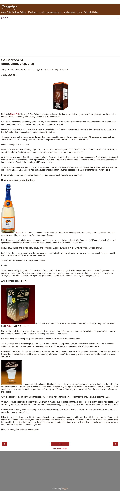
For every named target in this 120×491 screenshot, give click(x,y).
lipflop (18, 233)
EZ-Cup (8, 326)
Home (60, 444)
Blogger (65, 489)
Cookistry (8, 7)
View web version (60, 449)
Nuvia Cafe (15, 114)
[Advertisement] (60, 38)
